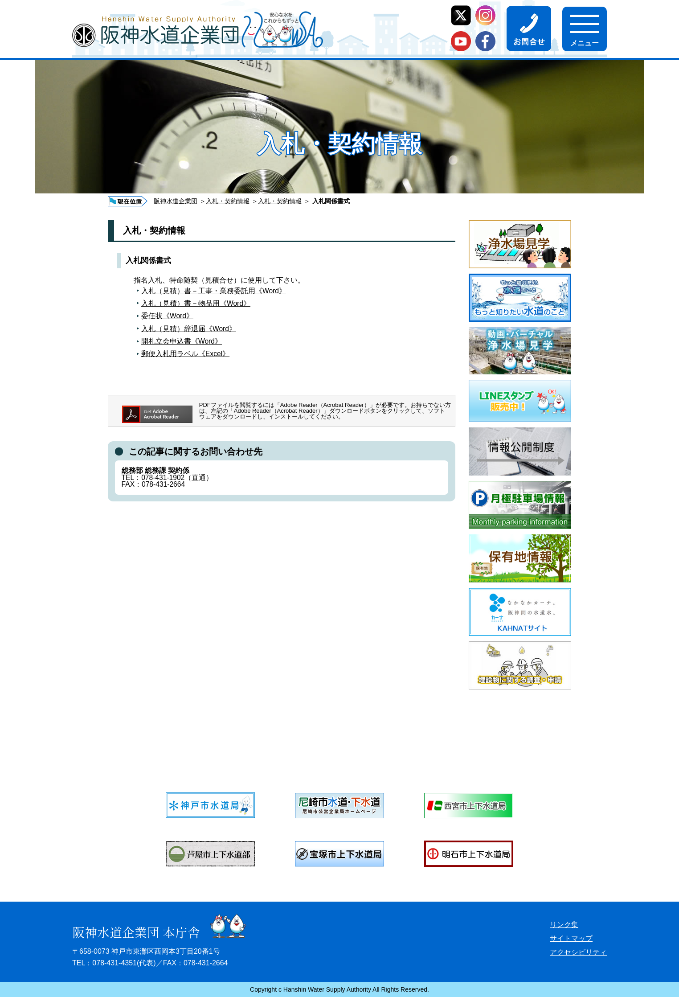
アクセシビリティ (578, 952)
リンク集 (564, 924)
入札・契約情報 (228, 201)
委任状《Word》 (167, 316)
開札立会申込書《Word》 (181, 341)
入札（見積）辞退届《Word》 (188, 328)
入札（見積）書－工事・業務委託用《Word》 (213, 291)
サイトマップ (571, 938)
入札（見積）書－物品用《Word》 (195, 303)
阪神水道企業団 (175, 201)
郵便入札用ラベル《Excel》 (185, 353)
